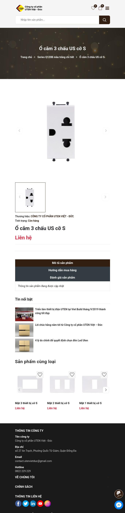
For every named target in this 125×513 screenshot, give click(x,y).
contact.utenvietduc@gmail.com (33, 461)
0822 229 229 (23, 471)
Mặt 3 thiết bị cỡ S (26, 403)
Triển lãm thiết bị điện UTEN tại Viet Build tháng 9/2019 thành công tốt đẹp (70, 311)
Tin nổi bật (23, 299)
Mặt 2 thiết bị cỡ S (58, 403)
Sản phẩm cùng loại (35, 361)
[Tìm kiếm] (104, 20)
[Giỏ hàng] (100, 8)
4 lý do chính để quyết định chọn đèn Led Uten (61, 340)
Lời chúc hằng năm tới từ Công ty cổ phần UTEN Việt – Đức (68, 324)
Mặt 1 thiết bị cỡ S (90, 403)
